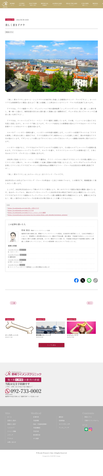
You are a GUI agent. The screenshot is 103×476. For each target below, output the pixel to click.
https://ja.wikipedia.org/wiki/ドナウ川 (21, 210)
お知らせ (22, 265)
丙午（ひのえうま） (16, 262)
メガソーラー (14, 252)
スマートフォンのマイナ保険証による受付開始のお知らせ (29, 267)
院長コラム (23, 250)
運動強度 (12, 257)
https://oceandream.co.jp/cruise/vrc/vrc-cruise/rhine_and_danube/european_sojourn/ (38, 215)
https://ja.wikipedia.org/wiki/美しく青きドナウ (23, 208)
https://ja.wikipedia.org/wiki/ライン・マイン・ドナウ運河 (27, 212)
